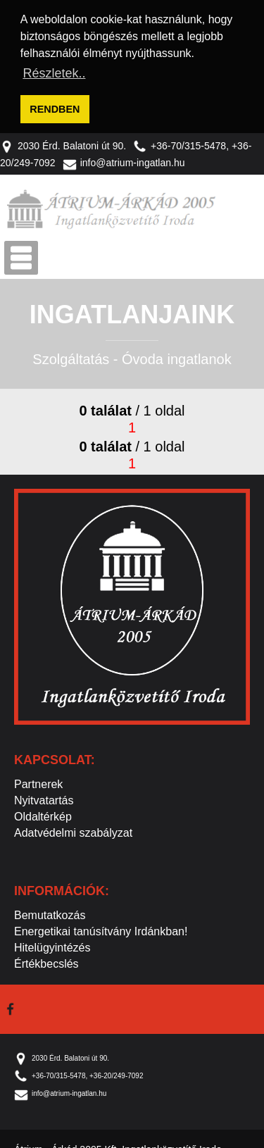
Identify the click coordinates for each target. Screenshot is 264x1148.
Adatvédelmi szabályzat (73, 831)
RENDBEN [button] (55, 109)
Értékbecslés (46, 962)
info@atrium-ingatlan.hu (124, 161)
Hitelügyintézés (52, 946)
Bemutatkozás (49, 913)
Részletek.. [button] (54, 73)
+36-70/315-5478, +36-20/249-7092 (78, 1074)
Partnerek (38, 782)
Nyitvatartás (43, 798)
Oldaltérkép (43, 815)
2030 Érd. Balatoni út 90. (63, 143)
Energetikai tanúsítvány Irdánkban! (100, 929)
